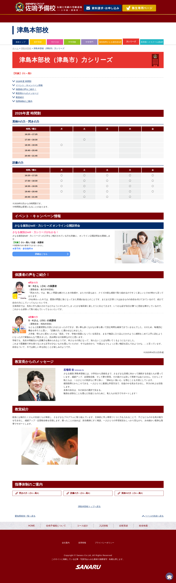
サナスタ (55, 42)
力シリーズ (131, 41)
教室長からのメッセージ (27, 93)
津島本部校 (26, 48)
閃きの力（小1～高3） (29, 493)
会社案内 (66, 543)
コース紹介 (83, 18)
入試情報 (107, 18)
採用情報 (82, 543)
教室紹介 (20, 97)
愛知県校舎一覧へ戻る (25, 516)
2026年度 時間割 (23, 81)
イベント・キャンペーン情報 (29, 85)
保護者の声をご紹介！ (26, 89)
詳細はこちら (41, 254)
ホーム (15, 48)
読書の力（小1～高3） (80, 493)
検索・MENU (160, 8)
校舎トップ (20, 42)
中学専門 (89, 42)
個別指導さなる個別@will (110, 42)
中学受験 (72, 42)
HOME (22, 18)
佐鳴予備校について (52, 18)
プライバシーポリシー (104, 543)
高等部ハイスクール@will (152, 42)
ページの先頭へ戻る (154, 516)
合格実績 (129, 18)
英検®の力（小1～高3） (132, 493)
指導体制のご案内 (24, 101)
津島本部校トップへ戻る (89, 506)
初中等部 (38, 42)
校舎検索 (152, 18)
